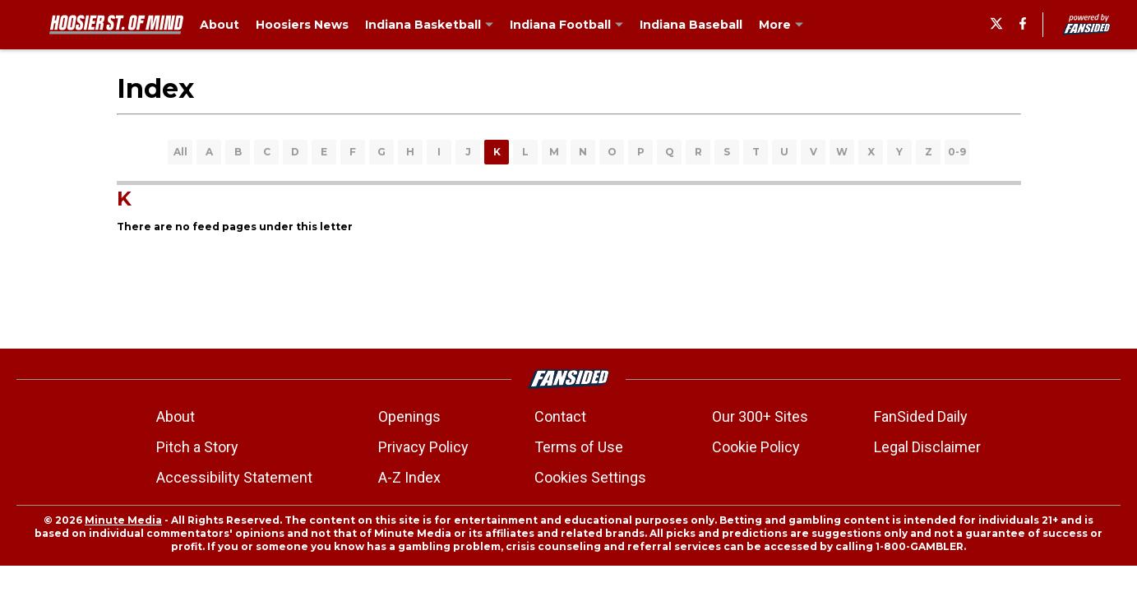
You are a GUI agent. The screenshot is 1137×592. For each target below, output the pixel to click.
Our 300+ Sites (760, 416)
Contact (560, 416)
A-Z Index (409, 477)
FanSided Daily (921, 416)
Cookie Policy (756, 447)
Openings (409, 416)
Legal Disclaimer (927, 447)
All (180, 152)
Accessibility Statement (234, 477)
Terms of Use (578, 447)
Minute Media (123, 520)
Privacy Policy (423, 447)
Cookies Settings (590, 477)
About (175, 416)
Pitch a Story (197, 447)
